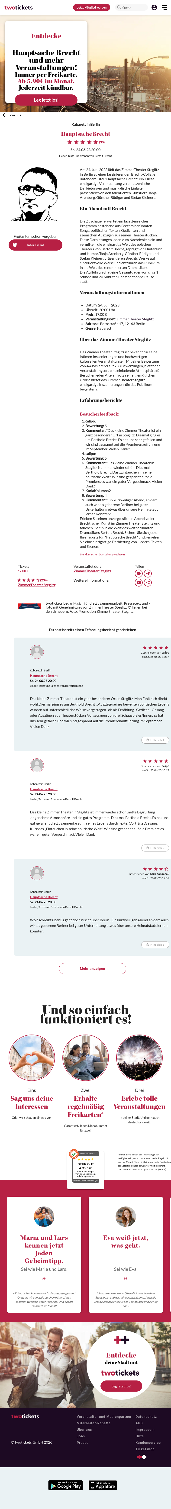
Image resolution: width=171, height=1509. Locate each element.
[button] (119, 7)
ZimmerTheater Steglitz (135, 319)
